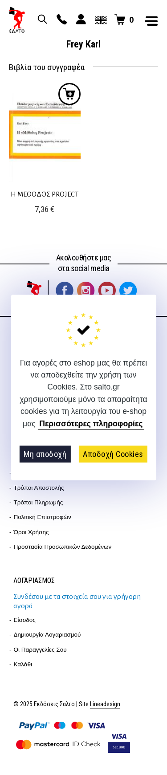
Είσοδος (25, 620)
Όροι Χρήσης (31, 532)
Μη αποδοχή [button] (45, 454)
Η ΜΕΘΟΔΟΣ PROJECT (45, 194)
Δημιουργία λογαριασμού (47, 634)
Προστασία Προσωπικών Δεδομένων (63, 546)
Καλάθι (23, 664)
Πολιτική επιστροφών (42, 517)
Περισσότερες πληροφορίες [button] (91, 423)
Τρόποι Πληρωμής (38, 502)
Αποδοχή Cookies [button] (113, 454)
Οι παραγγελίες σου (40, 649)
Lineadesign (105, 704)
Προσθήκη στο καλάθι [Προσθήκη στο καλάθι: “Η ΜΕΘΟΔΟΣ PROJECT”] (69, 94)
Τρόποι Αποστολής (39, 487)
